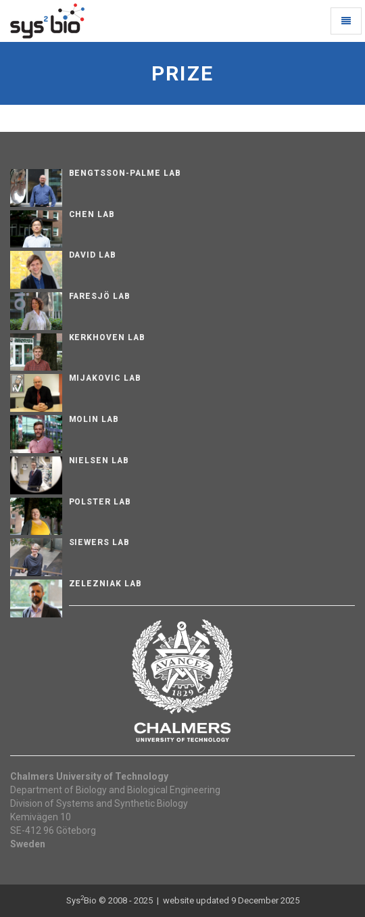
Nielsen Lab (99, 460)
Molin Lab (94, 419)
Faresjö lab (100, 296)
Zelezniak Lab (105, 583)
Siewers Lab (99, 542)
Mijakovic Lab (105, 378)
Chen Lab (92, 214)
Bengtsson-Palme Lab (125, 173)
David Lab (93, 255)
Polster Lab (100, 502)
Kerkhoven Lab (107, 337)
